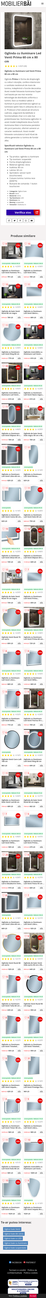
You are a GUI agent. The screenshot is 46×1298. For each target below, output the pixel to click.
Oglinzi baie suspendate (15, 1247)
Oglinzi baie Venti (12, 1229)
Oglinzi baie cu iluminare (15, 1243)
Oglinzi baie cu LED (13, 1238)
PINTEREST (29, 1262)
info (19, 277)
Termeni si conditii (17, 1270)
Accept (33, 1295)
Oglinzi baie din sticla (13, 1233)
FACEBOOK (15, 1262)
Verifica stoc (27, 212)
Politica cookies (31, 1272)
